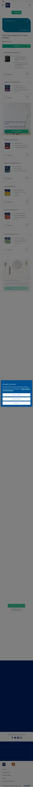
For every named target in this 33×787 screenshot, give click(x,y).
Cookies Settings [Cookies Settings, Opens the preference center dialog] (16, 394)
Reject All (16, 403)
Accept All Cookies (16, 399)
